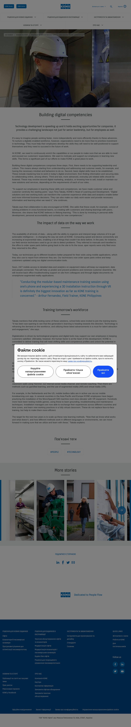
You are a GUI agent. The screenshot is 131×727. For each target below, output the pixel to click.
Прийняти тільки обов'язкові (73, 371)
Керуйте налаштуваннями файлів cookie (35, 371)
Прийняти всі (103, 371)
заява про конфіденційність (80, 361)
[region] (65, 363)
